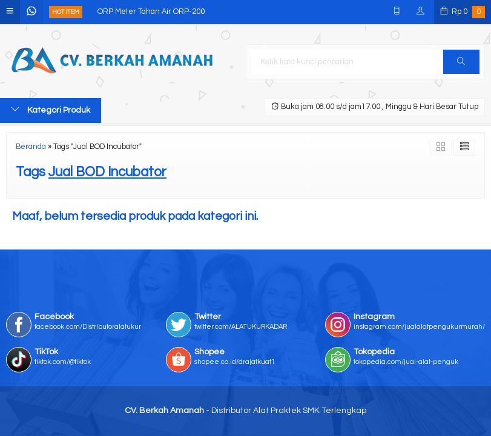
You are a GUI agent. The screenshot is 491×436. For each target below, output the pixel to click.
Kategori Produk (50, 109)
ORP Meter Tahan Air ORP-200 (151, 12)
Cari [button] (461, 65)
